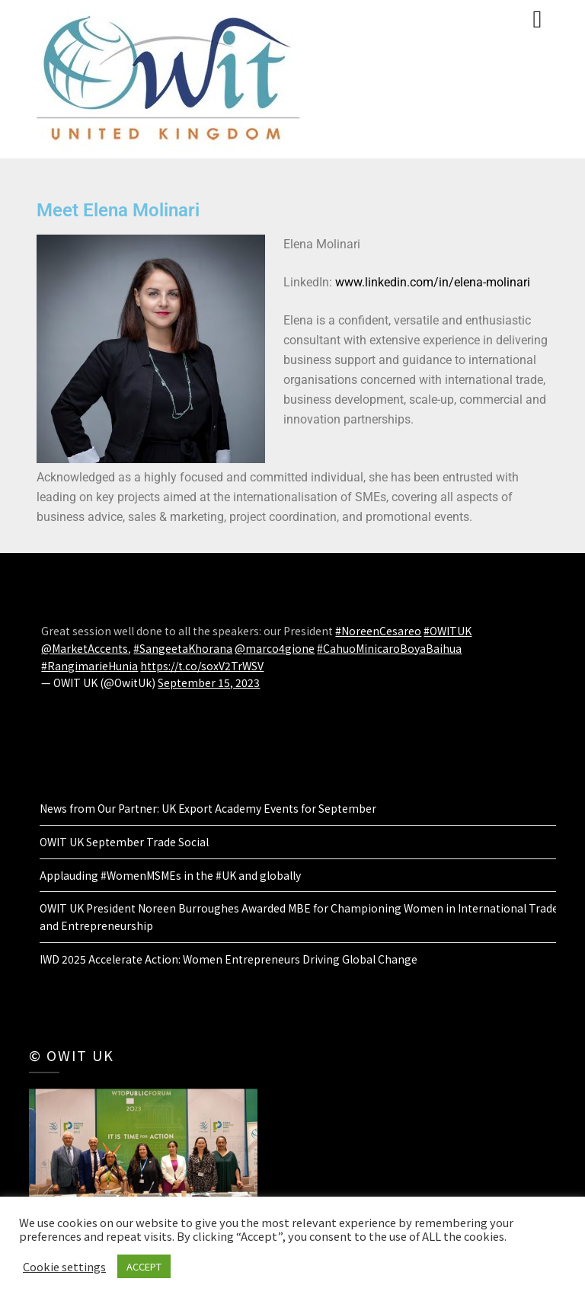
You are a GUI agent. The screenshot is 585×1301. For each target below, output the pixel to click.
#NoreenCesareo (378, 630)
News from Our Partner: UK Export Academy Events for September (208, 808)
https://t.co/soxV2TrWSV (202, 665)
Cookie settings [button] (64, 1267)
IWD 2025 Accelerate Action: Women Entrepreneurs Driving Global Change (228, 959)
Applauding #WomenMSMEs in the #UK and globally (170, 875)
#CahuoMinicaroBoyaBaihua (389, 648)
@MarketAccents (84, 648)
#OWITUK (448, 630)
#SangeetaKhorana (182, 648)
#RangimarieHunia (89, 665)
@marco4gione (275, 648)
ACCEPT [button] (143, 1266)
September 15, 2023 (209, 682)
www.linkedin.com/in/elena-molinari (432, 282)
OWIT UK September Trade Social (124, 841)
